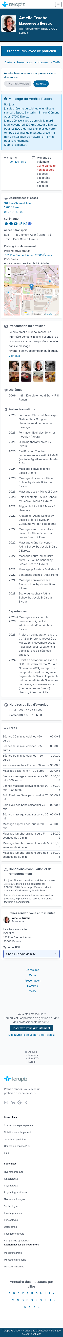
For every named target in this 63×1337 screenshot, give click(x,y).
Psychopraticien (13, 1213)
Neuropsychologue (14, 1199)
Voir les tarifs (17, 161)
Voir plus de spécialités (17, 1240)
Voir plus (14, 355)
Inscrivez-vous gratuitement (31, 1028)
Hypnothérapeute (13, 1171)
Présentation (25, 62)
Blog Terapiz (47, 1034)
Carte (8, 62)
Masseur (33, 1055)
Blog (6, 1152)
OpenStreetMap (51, 314)
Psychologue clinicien (16, 1192)
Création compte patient (17, 1132)
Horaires (42, 62)
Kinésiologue (11, 1178)
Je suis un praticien (15, 1139)
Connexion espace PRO (17, 1146)
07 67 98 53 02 (13, 212)
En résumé (32, 970)
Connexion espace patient (18, 1125)
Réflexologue (11, 1219)
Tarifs (56, 62)
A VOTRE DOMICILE (18, 83)
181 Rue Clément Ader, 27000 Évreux (28, 255)
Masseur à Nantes (14, 1266)
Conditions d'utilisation (36, 1330)
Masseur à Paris (13, 1252)
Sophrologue (11, 1206)
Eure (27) (33, 1058)
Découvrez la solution (22, 1034)
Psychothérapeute (14, 1233)
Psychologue (11, 1185)
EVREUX (41, 83)
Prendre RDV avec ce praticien (31, 51)
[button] (31, 286)
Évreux (32, 1061)
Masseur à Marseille (15, 1259)
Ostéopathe (10, 1226)
